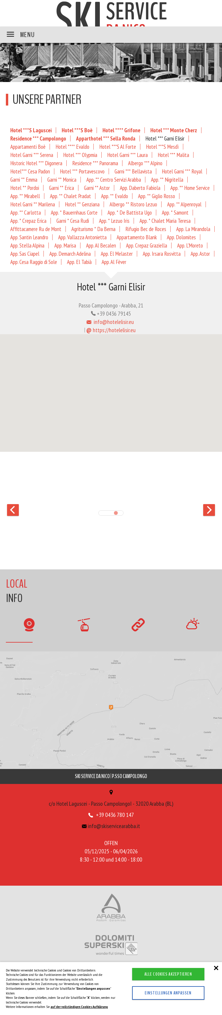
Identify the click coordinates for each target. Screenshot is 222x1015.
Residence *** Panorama (95, 163)
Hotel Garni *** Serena (31, 154)
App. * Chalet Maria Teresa (165, 220)
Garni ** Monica (61, 179)
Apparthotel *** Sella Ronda (105, 138)
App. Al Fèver (114, 261)
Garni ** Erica (61, 187)
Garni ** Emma (23, 179)
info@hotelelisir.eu (110, 322)
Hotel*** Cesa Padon (30, 171)
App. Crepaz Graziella (146, 245)
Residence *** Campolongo (38, 138)
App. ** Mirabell (25, 196)
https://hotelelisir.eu (111, 330)
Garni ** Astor (97, 187)
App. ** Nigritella (167, 179)
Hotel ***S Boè (77, 130)
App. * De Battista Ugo (129, 212)
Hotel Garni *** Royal (182, 171)
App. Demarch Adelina (70, 253)
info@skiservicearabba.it (111, 826)
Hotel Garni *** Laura (127, 154)
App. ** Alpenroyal (184, 204)
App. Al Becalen (101, 245)
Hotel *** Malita (173, 154)
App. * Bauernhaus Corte (74, 212)
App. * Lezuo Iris (114, 220)
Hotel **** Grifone (121, 130)
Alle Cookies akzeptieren (168, 974)
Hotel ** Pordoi (24, 187)
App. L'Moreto (190, 245)
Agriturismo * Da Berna (93, 229)
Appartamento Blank (137, 237)
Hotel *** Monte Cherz (173, 130)
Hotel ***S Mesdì (162, 146)
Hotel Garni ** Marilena (32, 204)
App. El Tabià (79, 261)
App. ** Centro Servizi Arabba (113, 179)
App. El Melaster (117, 253)
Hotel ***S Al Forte (117, 146)
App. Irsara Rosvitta (162, 253)
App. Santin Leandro (29, 237)
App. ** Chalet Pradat (70, 196)
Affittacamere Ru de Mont (35, 229)
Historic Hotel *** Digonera (36, 163)
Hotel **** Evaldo (72, 146)
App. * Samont (175, 212)
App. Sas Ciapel (24, 253)
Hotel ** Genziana (82, 204)
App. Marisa (65, 245)
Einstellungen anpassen (168, 993)
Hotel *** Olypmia (80, 154)
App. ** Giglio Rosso (156, 196)
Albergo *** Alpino (145, 163)
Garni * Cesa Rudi (72, 220)
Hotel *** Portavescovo (82, 171)
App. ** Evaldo (114, 196)
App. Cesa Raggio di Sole (33, 261)
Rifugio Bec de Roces (145, 229)
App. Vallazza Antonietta (82, 237)
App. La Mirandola (193, 229)
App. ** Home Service (190, 187)
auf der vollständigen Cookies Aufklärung (79, 1006)
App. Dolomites (181, 237)
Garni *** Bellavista (133, 171)
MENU (21, 34)
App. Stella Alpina (27, 245)
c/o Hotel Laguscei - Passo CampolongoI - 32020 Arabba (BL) (111, 798)
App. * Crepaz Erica (28, 220)
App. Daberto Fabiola (140, 187)
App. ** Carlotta (25, 212)
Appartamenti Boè (28, 146)
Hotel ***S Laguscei (31, 130)
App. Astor (200, 253)
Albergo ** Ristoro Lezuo (133, 204)
